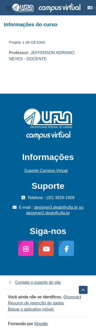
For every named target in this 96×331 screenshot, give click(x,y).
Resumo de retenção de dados (36, 303)
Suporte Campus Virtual (46, 170)
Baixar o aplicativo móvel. (31, 309)
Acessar (72, 297)
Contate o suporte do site (34, 282)
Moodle (41, 324)
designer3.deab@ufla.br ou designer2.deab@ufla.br (54, 210)
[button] (83, 290)
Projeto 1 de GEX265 (27, 42)
